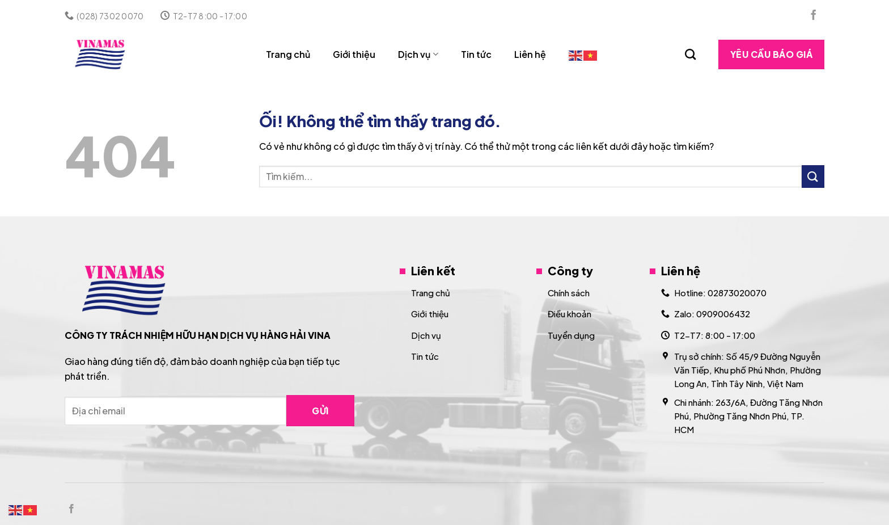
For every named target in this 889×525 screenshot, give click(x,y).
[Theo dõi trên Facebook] (813, 16)
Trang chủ (288, 54)
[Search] (690, 54)
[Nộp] (813, 176)
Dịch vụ (418, 54)
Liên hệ (530, 54)
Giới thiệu (354, 54)
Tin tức (476, 54)
